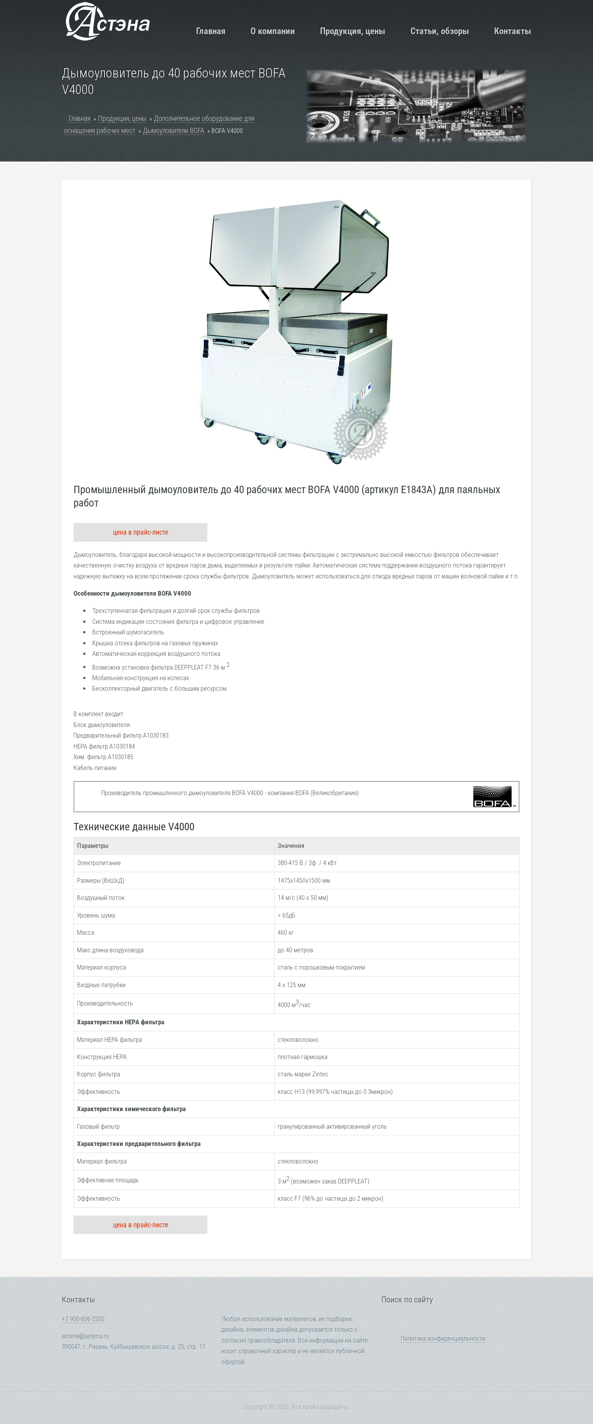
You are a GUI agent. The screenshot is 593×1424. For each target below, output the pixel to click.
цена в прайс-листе (140, 532)
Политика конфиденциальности (443, 1338)
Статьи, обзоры (439, 30)
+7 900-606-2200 (83, 1319)
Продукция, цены (352, 30)
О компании (272, 30)
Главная (210, 30)
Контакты (512, 30)
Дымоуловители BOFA (173, 130)
